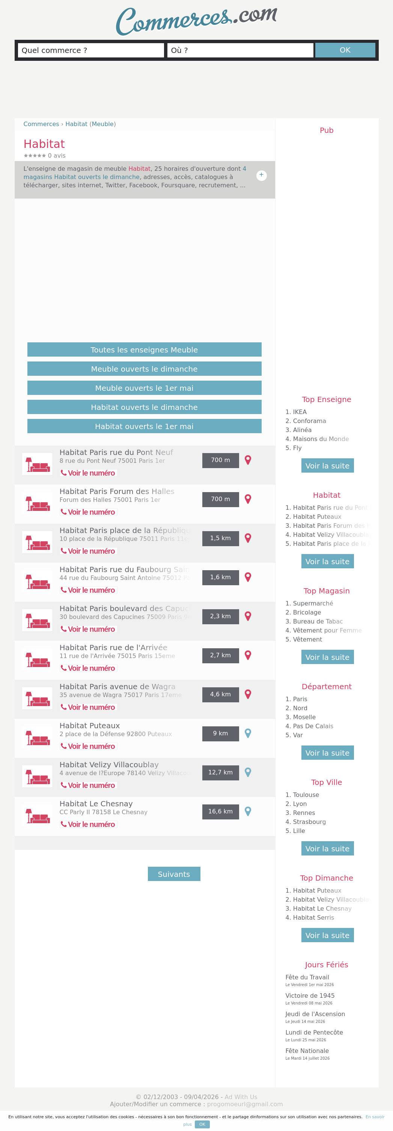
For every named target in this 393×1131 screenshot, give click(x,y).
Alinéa (302, 430)
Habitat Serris (313, 917)
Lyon (300, 803)
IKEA (300, 412)
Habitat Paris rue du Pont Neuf (116, 452)
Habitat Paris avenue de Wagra (118, 686)
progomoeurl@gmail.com (245, 1104)
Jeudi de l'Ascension (325, 1017)
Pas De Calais (313, 726)
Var (298, 735)
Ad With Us (241, 1097)
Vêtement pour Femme (327, 630)
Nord (300, 708)
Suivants (174, 874)
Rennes (304, 812)
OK (345, 49)
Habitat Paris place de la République (128, 530)
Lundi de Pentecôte (325, 1036)
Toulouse (306, 794)
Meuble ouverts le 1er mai (144, 388)
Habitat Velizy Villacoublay (109, 764)
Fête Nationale (325, 1054)
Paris (300, 699)
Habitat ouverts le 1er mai (144, 426)
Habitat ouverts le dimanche (144, 407)
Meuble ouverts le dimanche (144, 368)
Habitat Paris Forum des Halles (117, 491)
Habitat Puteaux (90, 725)
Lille (299, 830)
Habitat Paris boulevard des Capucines (132, 608)
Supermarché (313, 603)
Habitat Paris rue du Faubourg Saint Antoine (142, 569)
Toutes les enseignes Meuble (144, 349)
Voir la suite (327, 465)
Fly (297, 448)
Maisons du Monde (321, 439)
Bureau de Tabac (318, 621)
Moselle (304, 717)
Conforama (309, 421)
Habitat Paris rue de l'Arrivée (114, 647)
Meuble (102, 124)
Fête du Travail (325, 981)
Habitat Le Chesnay (96, 803)
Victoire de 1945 (325, 999)
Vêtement (307, 639)
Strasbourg (309, 821)
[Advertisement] (197, 93)
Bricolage (307, 612)
